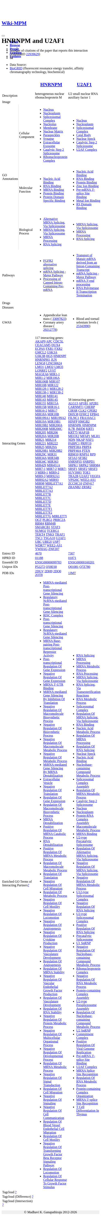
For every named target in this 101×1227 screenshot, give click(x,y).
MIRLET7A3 (44, 490)
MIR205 (40, 432)
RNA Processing (87, 673)
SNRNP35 (75, 461)
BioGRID (16, 68)
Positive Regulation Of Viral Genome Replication (85, 1047)
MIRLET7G (43, 516)
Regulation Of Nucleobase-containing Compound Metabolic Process (88, 1020)
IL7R (71, 429)
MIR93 (54, 479)
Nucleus (48, 109)
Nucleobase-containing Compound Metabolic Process (88, 770)
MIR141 (52, 396)
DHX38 (73, 414)
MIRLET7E (43, 505)
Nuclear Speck (85, 138)
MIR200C (55, 429)
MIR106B (41, 381)
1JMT (72, 573)
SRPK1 (73, 465)
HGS (49, 356)
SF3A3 (72, 458)
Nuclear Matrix (53, 131)
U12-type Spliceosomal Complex (85, 895)
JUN (54, 359)
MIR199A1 (42, 418)
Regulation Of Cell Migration (52, 1090)
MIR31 (52, 454)
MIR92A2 (41, 479)
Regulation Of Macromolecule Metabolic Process (55, 866)
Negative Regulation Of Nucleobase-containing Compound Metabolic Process (88, 956)
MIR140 (40, 396)
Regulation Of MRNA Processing (85, 739)
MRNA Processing (50, 238)
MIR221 (40, 443)
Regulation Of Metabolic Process (55, 893)
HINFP (72, 421)
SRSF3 (92, 469)
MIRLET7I (59, 516)
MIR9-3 (40, 476)
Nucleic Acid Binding (51, 180)
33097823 (58, 318)
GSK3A (52, 352)
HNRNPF (60, 356)
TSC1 (39, 538)
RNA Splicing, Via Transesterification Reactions (88, 690)
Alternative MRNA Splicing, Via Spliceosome (54, 222)
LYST (52, 370)
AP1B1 (83, 403)
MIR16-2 (41, 410)
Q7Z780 (85, 566)
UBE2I (47, 541)
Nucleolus (49, 124)
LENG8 (40, 363)
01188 (39, 558)
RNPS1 (84, 454)
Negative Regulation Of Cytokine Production (52, 937)
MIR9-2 (54, 472)
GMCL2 (40, 352)
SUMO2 (40, 530)
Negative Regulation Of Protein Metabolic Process (55, 1021)
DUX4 (55, 345)
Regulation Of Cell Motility (52, 1137)
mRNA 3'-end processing (85, 282)
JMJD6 (80, 429)
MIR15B (41, 407)
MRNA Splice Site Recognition (87, 1072)
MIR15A (52, 403)
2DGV (39, 571)
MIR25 (39, 447)
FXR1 (50, 348)
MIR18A (41, 414)
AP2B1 (93, 403)
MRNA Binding (53, 189)
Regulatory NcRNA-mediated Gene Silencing (55, 633)
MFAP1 (85, 436)
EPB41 (94, 414)
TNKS (50, 534)
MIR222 (52, 443)
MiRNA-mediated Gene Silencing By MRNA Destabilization (55, 770)
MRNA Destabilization (53, 821)
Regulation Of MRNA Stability (53, 970)
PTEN (86, 450)
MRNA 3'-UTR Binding (53, 686)
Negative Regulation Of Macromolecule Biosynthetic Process (53, 714)
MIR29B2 (55, 450)
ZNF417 (88, 483)
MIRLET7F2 (43, 512)
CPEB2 (92, 410)
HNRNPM (51, 84)
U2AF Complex (86, 149)
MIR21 (39, 439)
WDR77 (40, 545)
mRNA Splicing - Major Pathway (54, 273)
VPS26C (74, 479)
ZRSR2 (86, 487)
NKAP (80, 439)
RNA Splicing (52, 244)
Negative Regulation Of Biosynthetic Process (52, 730)
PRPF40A (74, 450)
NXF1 (90, 439)
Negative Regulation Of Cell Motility (52, 903)
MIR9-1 (43, 472)
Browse (15, 45)
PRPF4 (86, 447)
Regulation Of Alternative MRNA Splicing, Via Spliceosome (87, 854)
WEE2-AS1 (54, 545)
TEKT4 (40, 534)
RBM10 (73, 454)
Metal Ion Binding (88, 200)
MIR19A (41, 421)
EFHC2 (84, 414)
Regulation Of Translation (52, 875)
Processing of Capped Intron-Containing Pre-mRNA (53, 284)
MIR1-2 (40, 378)
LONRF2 (41, 370)
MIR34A (41, 458)
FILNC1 (73, 418)
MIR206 (52, 432)
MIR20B (53, 436)
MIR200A (55, 425)
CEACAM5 (42, 345)
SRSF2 (82, 469)
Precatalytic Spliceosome (84, 937)
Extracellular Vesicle (51, 781)
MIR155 (40, 403)
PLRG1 (47, 520)
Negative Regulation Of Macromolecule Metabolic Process (55, 744)
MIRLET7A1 (54, 483)
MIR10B (41, 385)
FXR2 (58, 348)
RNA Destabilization (53, 842)
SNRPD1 (89, 461)
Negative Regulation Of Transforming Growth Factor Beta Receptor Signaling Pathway (52, 1154)
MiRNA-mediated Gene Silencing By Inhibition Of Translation (55, 697)
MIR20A (41, 436)
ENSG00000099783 (48, 562)
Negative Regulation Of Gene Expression (54, 677)
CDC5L (58, 341)
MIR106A (52, 378)
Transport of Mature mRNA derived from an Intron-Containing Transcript (88, 262)
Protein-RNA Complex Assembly (84, 819)
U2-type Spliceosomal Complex (85, 917)
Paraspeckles (51, 135)
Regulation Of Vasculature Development (52, 1001)
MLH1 (95, 436)
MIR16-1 (53, 407)
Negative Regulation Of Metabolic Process (55, 757)
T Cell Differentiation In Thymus (87, 1110)
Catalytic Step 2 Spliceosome (53, 151)
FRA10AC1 (88, 418)
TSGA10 (49, 538)
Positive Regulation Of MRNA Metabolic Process (55, 854)
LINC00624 (54, 363)
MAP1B (83, 432)
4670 (38, 553)
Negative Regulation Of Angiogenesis (52, 924)
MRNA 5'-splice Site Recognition (87, 1101)
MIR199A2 (58, 418)
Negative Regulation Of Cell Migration (52, 884)
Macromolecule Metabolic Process (88, 828)
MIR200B (41, 429)
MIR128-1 (42, 388)
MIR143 (40, 399)
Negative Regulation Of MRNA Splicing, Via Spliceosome (87, 868)
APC (49, 341)
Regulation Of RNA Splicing (85, 748)
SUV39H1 (75, 472)
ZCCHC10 (75, 483)
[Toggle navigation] (3, 35)
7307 (71, 553)
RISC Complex (53, 615)
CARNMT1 (76, 407)
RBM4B (50, 523)
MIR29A (51, 447)
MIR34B (53, 458)
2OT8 (39, 575)
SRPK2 (83, 465)
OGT (38, 520)
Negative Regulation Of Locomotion (52, 914)
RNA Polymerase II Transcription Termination (87, 291)
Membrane (50, 127)
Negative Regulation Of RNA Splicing (85, 906)
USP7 (56, 541)
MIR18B (53, 414)
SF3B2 (82, 458)
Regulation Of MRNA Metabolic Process (55, 1067)
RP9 (93, 454)
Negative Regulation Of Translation (52, 790)
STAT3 (55, 527)
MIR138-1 (42, 392)
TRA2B (73, 476)
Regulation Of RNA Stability (52, 1010)
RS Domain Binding (83, 206)
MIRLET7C (43, 498)
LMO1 (39, 367)
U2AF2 (84, 476)
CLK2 (82, 410)
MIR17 (52, 410)
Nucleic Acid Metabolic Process (88, 730)
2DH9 (48, 571)
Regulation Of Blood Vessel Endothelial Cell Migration (53, 1127)
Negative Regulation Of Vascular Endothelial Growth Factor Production (52, 985)
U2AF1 (84, 84)
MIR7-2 (51, 469)
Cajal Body (83, 135)
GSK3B (40, 356)
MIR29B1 (41, 450)
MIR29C (41, 454)
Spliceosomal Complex (52, 118)
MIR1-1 (54, 374)
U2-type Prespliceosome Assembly (86, 1005)
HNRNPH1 (42, 359)
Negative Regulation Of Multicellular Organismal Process (52, 1038)
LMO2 (49, 367)
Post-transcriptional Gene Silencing (53, 622)
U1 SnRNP (83, 943)
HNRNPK (75, 425)
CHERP (89, 407)
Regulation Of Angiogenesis (52, 963)
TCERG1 (53, 530)
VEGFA (95, 476)
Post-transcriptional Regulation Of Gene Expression (54, 664)
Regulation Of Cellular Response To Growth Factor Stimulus (55, 1181)
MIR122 (52, 385)
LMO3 (58, 367)
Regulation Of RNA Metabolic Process (86, 1081)
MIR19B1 (54, 421)
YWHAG (41, 549)
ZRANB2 (74, 487)
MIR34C (41, 461)
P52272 (40, 566)
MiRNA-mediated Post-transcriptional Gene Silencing (55, 588)
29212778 (49, 329)
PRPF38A (74, 447)
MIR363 (52, 461)
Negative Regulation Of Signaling (52, 1099)
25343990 (82, 326)
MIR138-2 (56, 392)
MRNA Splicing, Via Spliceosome (54, 231)
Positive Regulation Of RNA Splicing (85, 928)
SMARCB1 (42, 527)
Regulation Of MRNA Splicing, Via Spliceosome (87, 717)
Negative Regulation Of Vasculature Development (52, 952)
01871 (72, 558)
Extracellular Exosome (51, 144)
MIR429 (40, 465)
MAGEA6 (42, 374)
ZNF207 (53, 549)
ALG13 (73, 403)
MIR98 (39, 483)
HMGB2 (84, 421)
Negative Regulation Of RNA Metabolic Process (86, 981)
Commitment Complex (84, 1035)
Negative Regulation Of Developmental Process (53, 1054)
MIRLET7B (43, 494)
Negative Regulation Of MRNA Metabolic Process (88, 883)
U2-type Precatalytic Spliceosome (84, 841)
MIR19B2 (41, 425)
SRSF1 (72, 469)
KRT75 (73, 432)
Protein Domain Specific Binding (54, 198)
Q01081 (73, 566)
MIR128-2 (56, 388)
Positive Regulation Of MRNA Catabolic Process (54, 832)
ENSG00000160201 (81, 562)
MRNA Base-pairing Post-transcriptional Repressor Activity (52, 648)
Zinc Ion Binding (87, 186)
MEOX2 (73, 436)
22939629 (32, 54)
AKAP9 (40, 341)
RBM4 (39, 523)
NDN (71, 439)
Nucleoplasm (51, 113)
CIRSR (72, 410)
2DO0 (57, 571)
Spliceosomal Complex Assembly (85, 782)
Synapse (48, 138)
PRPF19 (86, 443)
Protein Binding (53, 193)
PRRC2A (59, 520)
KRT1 (90, 429)
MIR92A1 (53, 476)
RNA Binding (52, 186)
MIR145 (52, 399)
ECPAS (40, 348)
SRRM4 (94, 465)
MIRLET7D (43, 501)
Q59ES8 (51, 566)
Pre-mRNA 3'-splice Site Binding (85, 193)
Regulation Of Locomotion (52, 1170)
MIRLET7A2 (44, 487)
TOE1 (86, 472)
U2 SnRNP (83, 1030)
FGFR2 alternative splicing (50, 264)
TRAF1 (60, 534)
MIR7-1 (40, 469)
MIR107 (54, 381)
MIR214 (50, 439)
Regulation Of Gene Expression (54, 799)
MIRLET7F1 (43, 509)
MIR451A (53, 465)
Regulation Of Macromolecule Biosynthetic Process (53, 810)
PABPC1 (74, 443)
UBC (38, 541)
